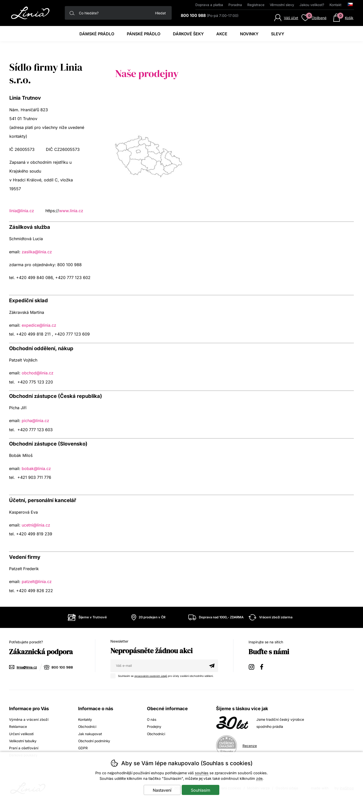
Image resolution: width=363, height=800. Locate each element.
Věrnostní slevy (282, 5)
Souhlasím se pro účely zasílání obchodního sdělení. (164, 675)
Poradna (235, 5)
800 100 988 (62, 667)
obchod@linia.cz (37, 372)
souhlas (201, 773)
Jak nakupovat (90, 733)
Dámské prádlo (96, 33)
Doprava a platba (209, 5)
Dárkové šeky (188, 33)
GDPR (83, 748)
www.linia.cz (71, 210)
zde (259, 778)
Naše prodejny (146, 73)
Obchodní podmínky (95, 740)
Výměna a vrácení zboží (29, 719)
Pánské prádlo (143, 33)
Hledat (160, 13)
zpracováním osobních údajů (151, 675)
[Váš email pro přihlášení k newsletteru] (157, 665)
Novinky (249, 33)
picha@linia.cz (35, 420)
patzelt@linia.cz (37, 581)
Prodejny (154, 726)
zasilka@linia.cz (37, 251)
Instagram (252, 667)
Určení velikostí (21, 733)
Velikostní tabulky (23, 740)
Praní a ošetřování (24, 748)
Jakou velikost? (311, 5)
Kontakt (335, 5)
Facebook (263, 667)
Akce (221, 33)
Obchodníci (87, 726)
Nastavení (162, 790)
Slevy (277, 33)
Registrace (255, 5)
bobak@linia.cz (36, 468)
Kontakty (85, 719)
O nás (152, 719)
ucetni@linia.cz (36, 525)
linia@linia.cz (21, 210)
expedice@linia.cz (39, 325)
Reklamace (18, 726)
